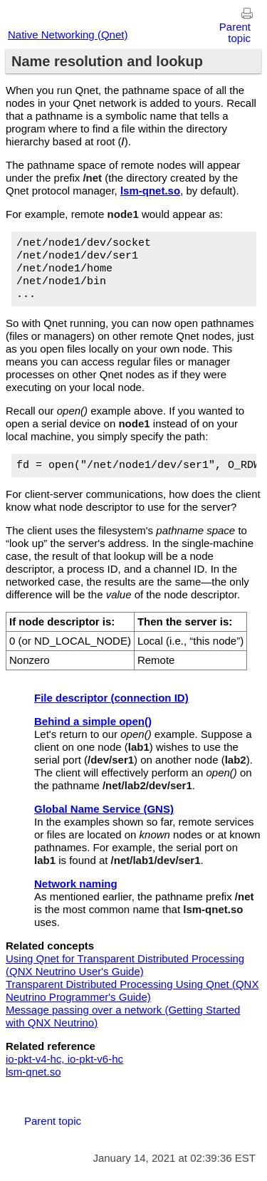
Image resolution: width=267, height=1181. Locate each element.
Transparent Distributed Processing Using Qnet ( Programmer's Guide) (132, 990)
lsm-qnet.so (33, 1072)
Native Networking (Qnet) (67, 34)
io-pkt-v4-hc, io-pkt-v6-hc (64, 1059)
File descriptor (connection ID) (111, 698)
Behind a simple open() (93, 721)
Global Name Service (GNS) (104, 809)
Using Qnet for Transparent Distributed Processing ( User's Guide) (125, 964)
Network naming (75, 884)
